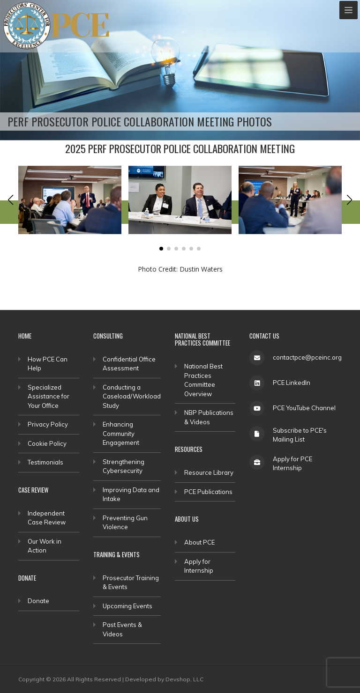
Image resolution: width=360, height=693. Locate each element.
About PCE (199, 542)
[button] (11, 200)
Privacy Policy (48, 424)
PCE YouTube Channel (304, 408)
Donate (38, 601)
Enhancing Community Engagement (121, 433)
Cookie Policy (47, 443)
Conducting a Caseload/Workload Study (132, 396)
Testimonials (45, 462)
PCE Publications (208, 491)
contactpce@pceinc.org (307, 357)
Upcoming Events (127, 606)
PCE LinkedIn (291, 382)
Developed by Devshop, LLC (164, 679)
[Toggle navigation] (348, 10)
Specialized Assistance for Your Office (48, 396)
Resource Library (208, 472)
